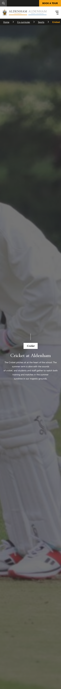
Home (6, 22)
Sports (41, 22)
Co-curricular (23, 22)
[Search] (3, 3)
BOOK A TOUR (50, 3)
